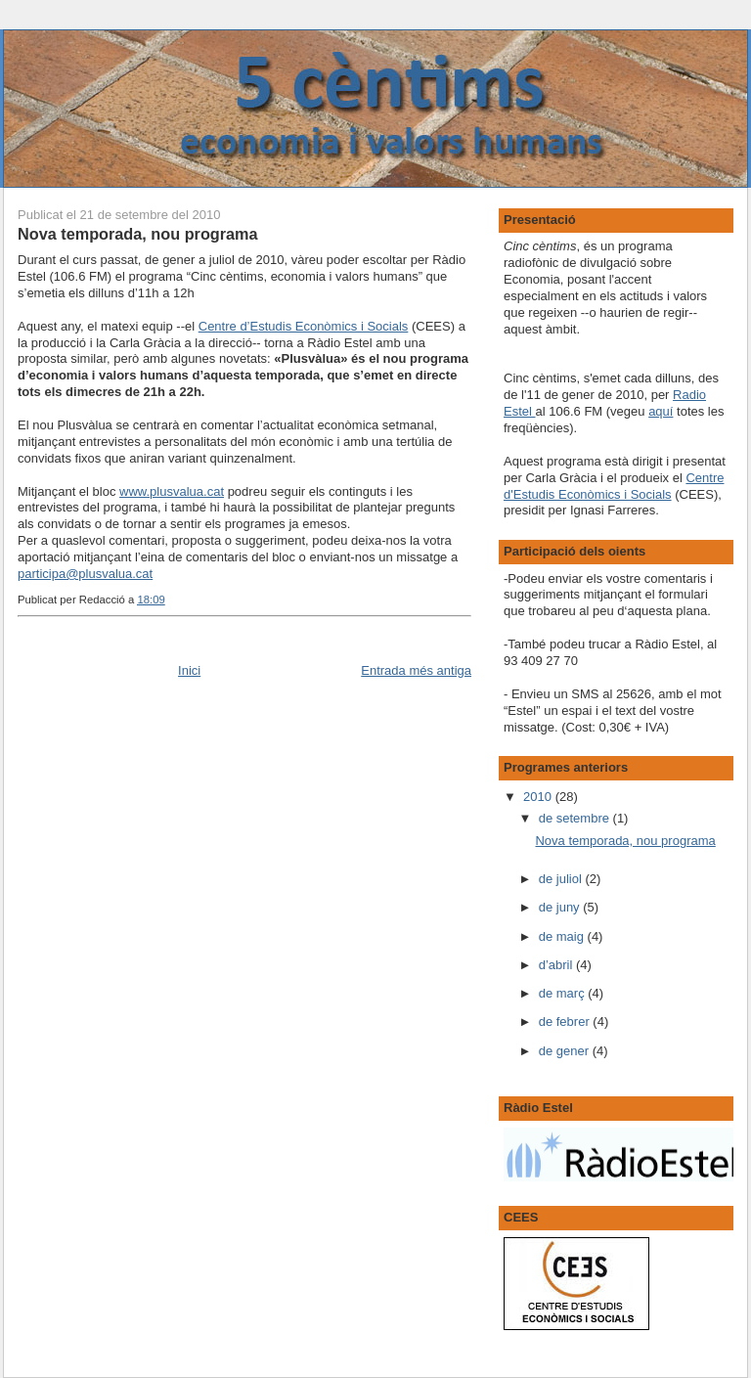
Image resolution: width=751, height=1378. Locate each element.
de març (564, 993)
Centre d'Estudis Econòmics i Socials (614, 486)
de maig (563, 936)
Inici (189, 670)
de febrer (566, 1021)
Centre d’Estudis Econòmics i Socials (304, 326)
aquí (660, 411)
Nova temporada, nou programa (138, 234)
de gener (566, 1051)
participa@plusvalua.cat (85, 573)
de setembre (576, 818)
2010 (539, 796)
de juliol (562, 878)
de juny (561, 907)
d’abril (557, 964)
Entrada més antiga (416, 670)
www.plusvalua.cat (171, 491)
